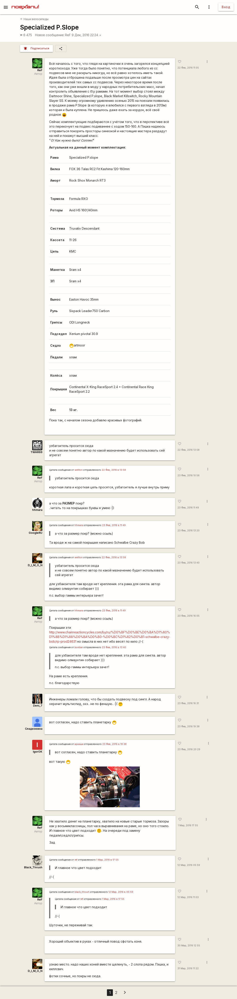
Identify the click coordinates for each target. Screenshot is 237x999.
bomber (79, 647)
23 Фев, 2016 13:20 (188, 530)
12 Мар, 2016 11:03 (188, 897)
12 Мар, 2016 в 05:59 (120, 892)
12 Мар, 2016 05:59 (188, 865)
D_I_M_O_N (35, 565)
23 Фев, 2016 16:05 (188, 615)
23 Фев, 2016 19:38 (188, 726)
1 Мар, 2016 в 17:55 (107, 859)
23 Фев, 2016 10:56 (188, 475)
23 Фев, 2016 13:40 (188, 562)
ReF (68, 35)
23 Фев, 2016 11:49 (188, 507)
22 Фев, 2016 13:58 (188, 449)
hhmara (37, 510)
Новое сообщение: (49, 35)
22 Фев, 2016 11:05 (188, 67)
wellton (79, 470)
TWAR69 (36, 452)
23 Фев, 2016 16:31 (188, 703)
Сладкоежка (33, 728)
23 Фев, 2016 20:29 (188, 749)
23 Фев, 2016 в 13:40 (114, 647)
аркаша (79, 744)
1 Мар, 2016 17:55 (188, 825)
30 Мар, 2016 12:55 (188, 945)
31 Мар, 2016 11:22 (188, 968)
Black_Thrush (33, 867)
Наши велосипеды (34, 19)
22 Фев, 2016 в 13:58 (114, 470)
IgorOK (37, 751)
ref (76, 859)
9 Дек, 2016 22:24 (86, 35)
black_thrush (82, 892)
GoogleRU (35, 532)
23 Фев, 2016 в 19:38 (114, 744)
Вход (226, 7)
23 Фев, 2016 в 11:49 (114, 525)
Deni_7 (37, 705)
